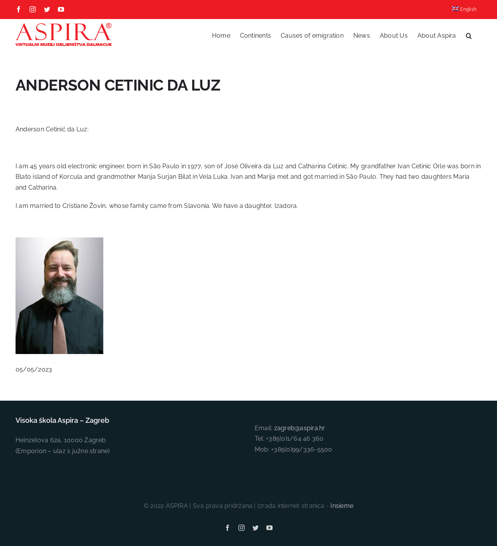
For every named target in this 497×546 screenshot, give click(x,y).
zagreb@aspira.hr (299, 428)
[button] (469, 35)
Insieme (341, 505)
